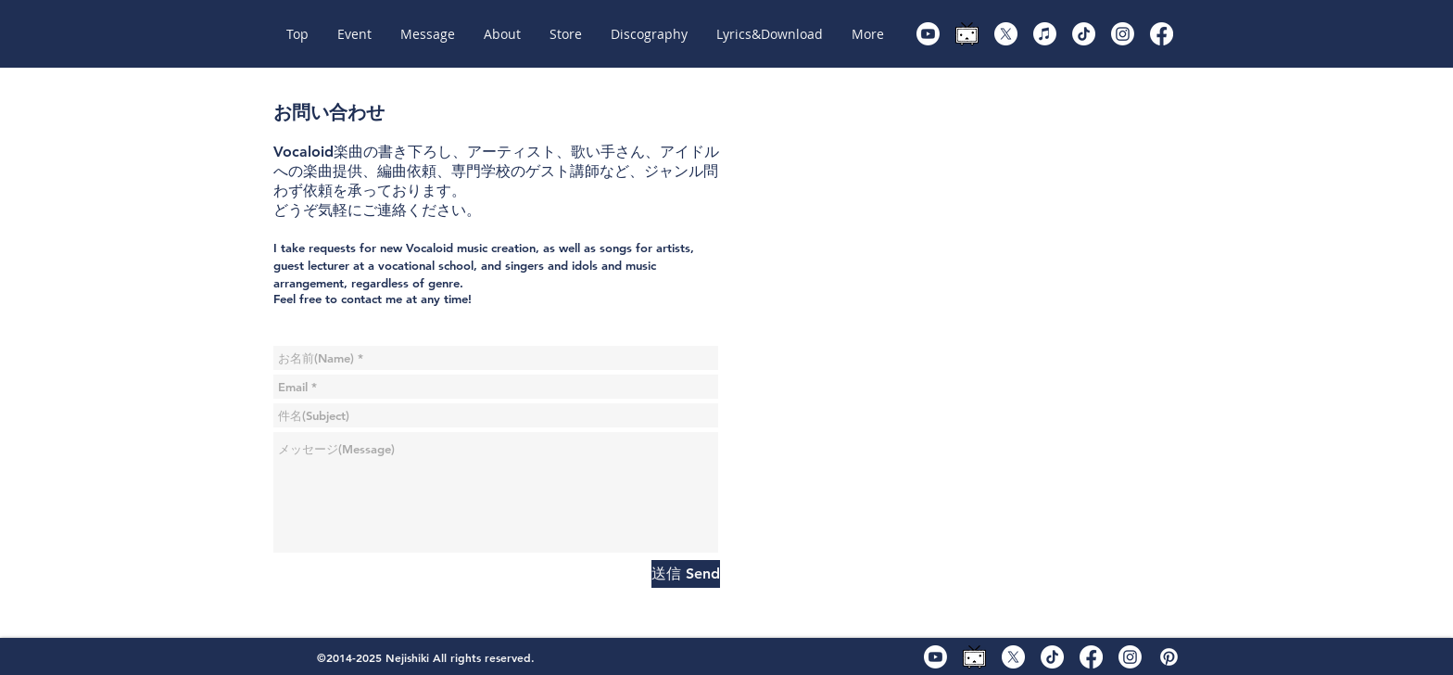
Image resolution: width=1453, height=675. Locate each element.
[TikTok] (1083, 33)
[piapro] (1169, 657)
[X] (1005, 33)
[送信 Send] (685, 574)
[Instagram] (1122, 33)
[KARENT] (1044, 33)
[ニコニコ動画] (967, 33)
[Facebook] (1161, 33)
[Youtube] (928, 33)
